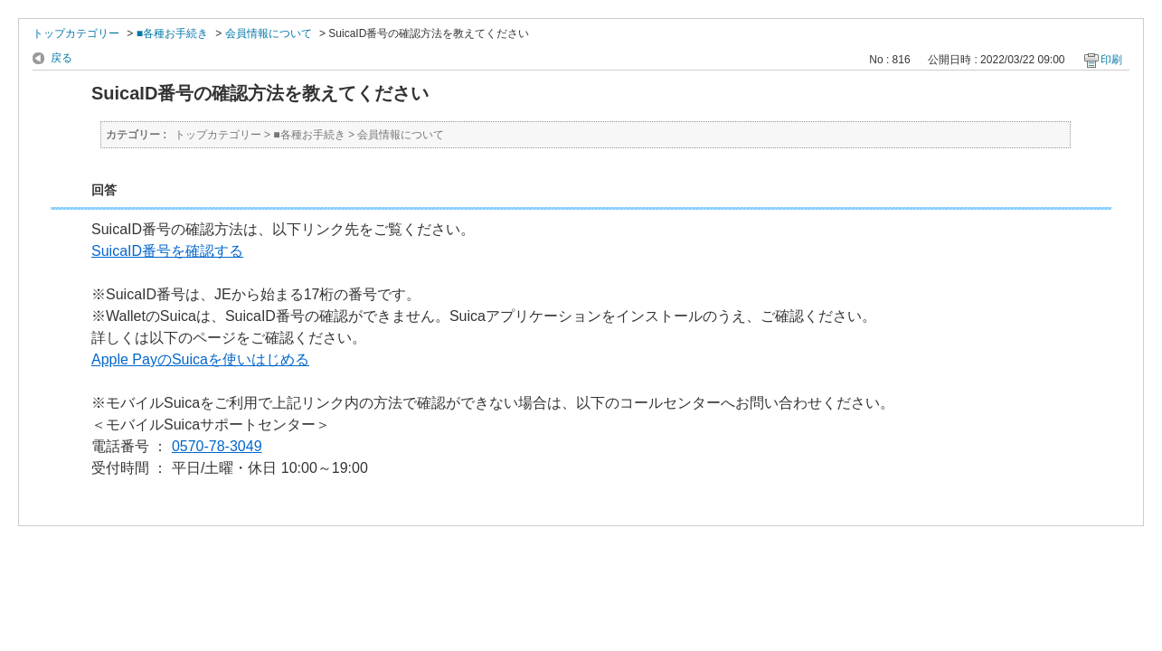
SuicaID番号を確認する (167, 251)
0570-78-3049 (217, 446)
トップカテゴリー (76, 33)
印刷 (1111, 59)
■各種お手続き (172, 33)
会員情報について (268, 33)
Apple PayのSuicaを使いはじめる (200, 359)
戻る (61, 58)
